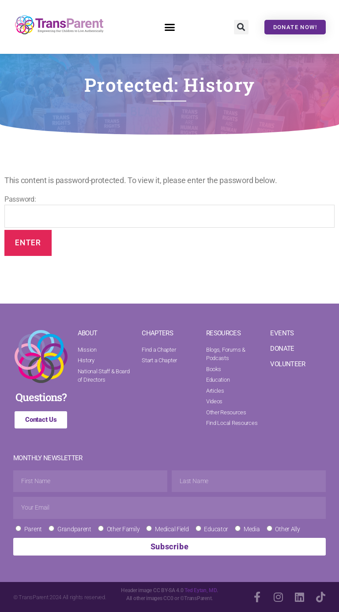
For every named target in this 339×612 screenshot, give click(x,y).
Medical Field (172, 529)
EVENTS (282, 333)
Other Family (123, 529)
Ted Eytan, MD (201, 590)
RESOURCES (223, 333)
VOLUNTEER (287, 364)
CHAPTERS (157, 333)
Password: (169, 211)
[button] (169, 27)
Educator (216, 529)
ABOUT (88, 333)
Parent (33, 529)
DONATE (282, 349)
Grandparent (74, 529)
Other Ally (287, 529)
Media (252, 529)
